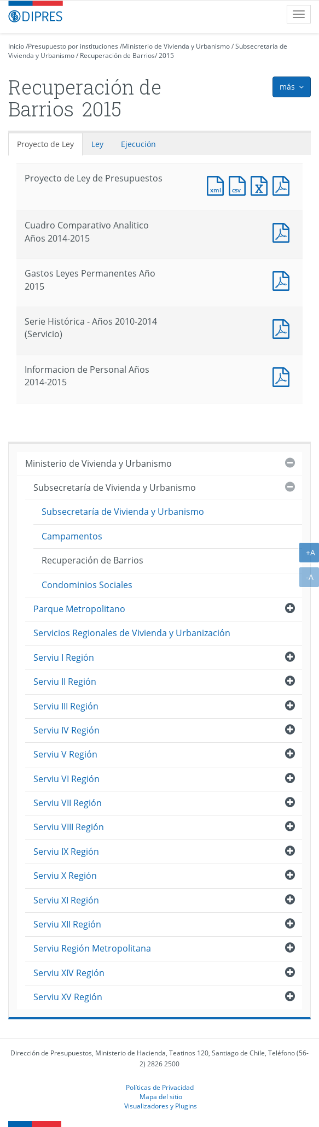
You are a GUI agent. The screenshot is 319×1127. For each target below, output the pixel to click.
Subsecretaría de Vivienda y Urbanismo (114, 488)
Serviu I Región (63, 657)
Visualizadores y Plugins (160, 1105)
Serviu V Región (65, 754)
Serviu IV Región (66, 730)
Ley (97, 144)
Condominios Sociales (87, 585)
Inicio (16, 46)
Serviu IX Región (66, 852)
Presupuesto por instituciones (73, 46)
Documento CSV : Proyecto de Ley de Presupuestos (240, 184)
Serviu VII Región (67, 803)
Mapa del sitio (161, 1096)
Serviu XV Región (67, 997)
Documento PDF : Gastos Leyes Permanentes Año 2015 (283, 279)
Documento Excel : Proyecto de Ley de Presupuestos (261, 184)
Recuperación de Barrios (117, 55)
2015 (166, 55)
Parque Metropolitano (79, 609)
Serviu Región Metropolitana (92, 948)
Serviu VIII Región (68, 827)
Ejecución (138, 144)
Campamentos (72, 536)
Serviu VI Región (66, 779)
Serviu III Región (65, 706)
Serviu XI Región (66, 900)
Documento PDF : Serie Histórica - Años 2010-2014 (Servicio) (283, 327)
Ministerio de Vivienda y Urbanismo (176, 46)
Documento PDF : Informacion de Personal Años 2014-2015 (283, 375)
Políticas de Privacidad (160, 1087)
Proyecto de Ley (45, 144)
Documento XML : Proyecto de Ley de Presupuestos (218, 184)
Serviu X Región (65, 876)
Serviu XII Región (67, 924)
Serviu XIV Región (69, 973)
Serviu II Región (64, 682)
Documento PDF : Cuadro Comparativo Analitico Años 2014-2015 (283, 231)
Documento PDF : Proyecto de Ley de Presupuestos (283, 184)
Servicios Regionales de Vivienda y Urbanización (131, 633)
